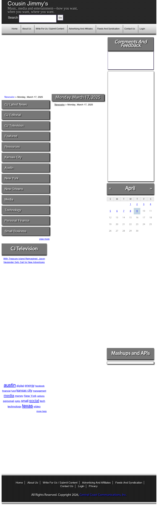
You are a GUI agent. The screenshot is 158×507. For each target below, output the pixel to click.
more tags (41, 411)
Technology (13, 210)
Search (13, 17)
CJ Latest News (16, 104)
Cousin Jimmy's (28, 3)
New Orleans (14, 189)
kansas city (24, 390)
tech (42, 400)
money (19, 395)
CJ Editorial (13, 115)
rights (17, 401)
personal (8, 400)
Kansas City (13, 157)
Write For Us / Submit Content (50, 29)
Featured (11, 136)
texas (27, 406)
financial (6, 391)
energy (30, 385)
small (24, 401)
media (9, 395)
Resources (12, 147)
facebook (40, 386)
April (130, 188)
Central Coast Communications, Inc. (103, 495)
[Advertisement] (44, 67)
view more (44, 239)
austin (10, 385)
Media (9, 199)
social (34, 401)
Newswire (9, 97)
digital (20, 385)
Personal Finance (17, 220)
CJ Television (14, 125)
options (41, 396)
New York (11, 178)
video (37, 406)
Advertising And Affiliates (81, 29)
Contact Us (129, 29)
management (39, 391)
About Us (26, 29)
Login (142, 29)
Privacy (93, 486)
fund (13, 391)
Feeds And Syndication (108, 29)
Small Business (15, 231)
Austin (9, 168)
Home (15, 29)
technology (14, 406)
